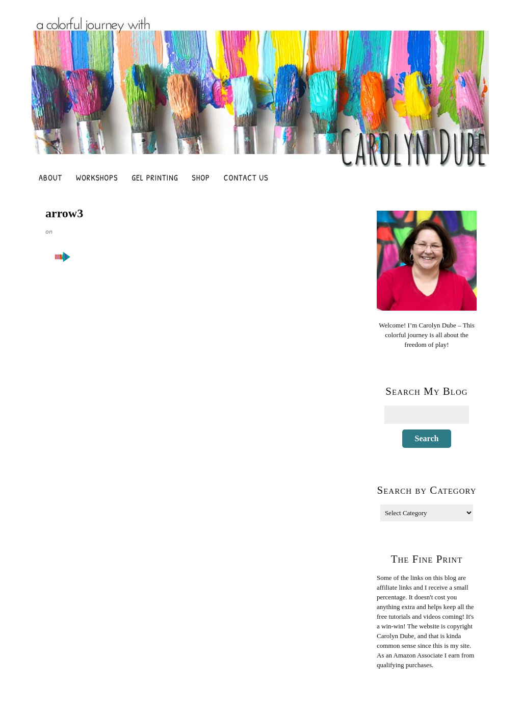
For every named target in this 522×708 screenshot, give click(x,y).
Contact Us (246, 177)
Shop (201, 177)
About (50, 177)
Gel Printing (155, 177)
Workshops (97, 177)
